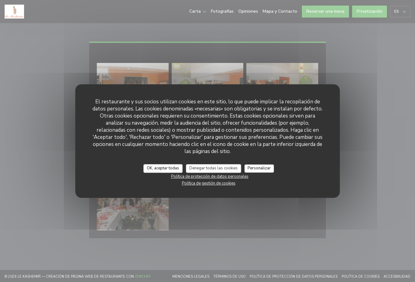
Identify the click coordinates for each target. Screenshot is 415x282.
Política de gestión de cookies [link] (209, 183)
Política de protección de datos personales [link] (210, 176)
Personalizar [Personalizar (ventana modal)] (259, 168)
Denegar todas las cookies (213, 168)
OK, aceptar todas (163, 168)
